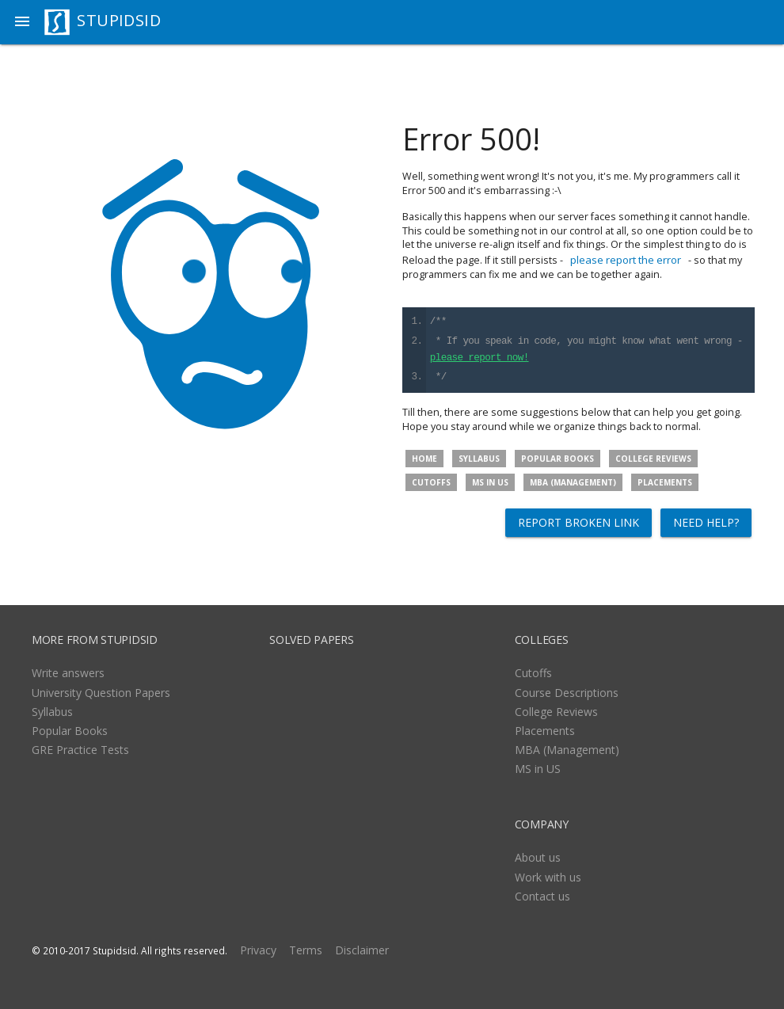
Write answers (68, 672)
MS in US (490, 482)
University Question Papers (101, 692)
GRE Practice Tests (80, 749)
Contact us (542, 896)
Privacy (258, 950)
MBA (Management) (573, 482)
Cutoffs (431, 482)
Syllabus (479, 458)
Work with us (548, 877)
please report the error (625, 260)
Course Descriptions (566, 692)
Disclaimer (362, 950)
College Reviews (653, 458)
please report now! (479, 358)
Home (424, 458)
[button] (22, 22)
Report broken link (578, 522)
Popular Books (557, 458)
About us (538, 857)
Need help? (706, 522)
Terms (305, 950)
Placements (664, 482)
